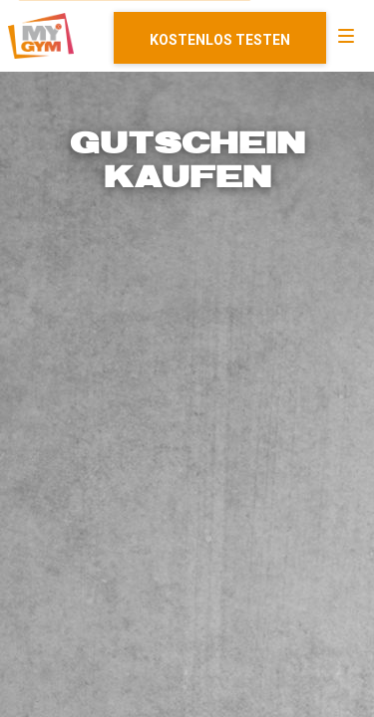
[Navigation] (346, 36)
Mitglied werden (220, 38)
